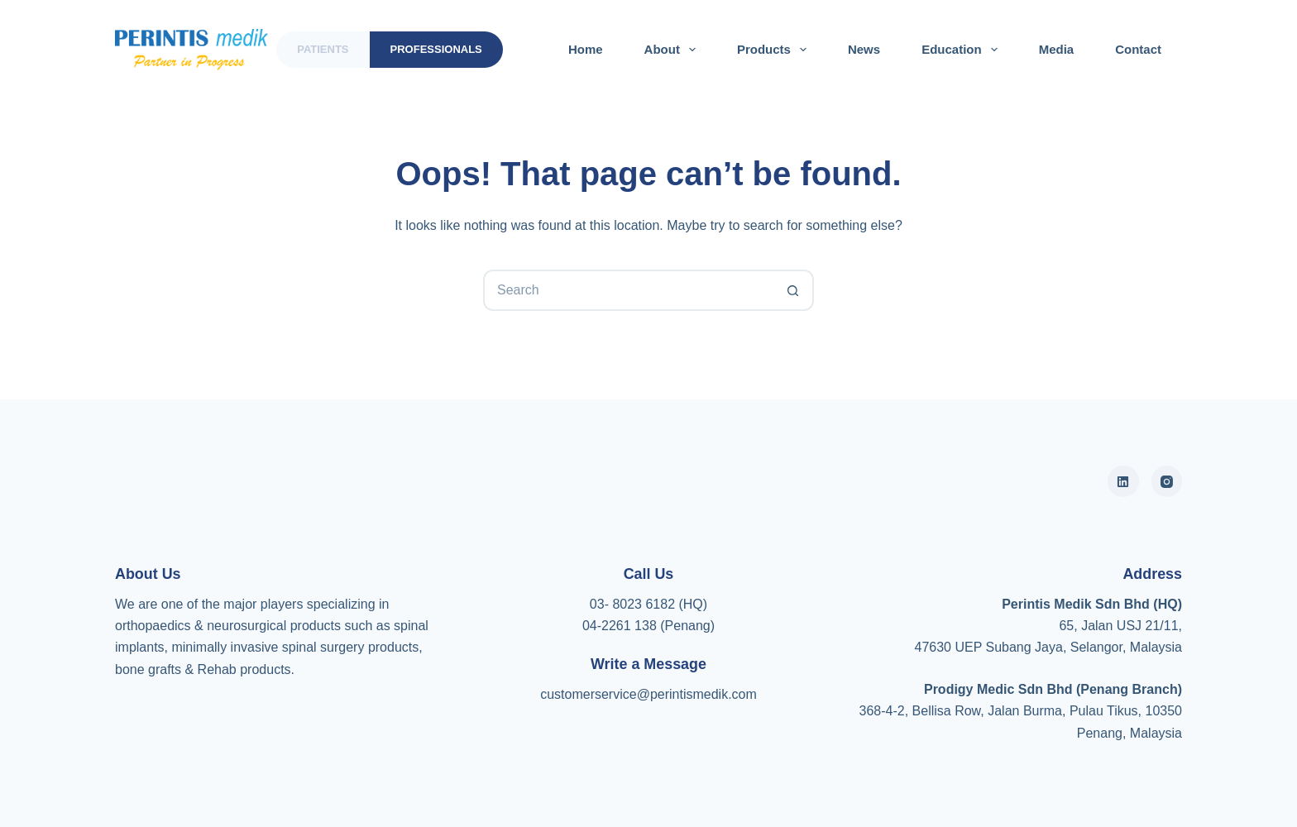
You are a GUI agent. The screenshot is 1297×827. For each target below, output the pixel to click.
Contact (1138, 49)
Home (585, 49)
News (864, 49)
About (673, 50)
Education (962, 50)
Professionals (436, 49)
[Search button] (793, 290)
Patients (322, 49)
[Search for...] (628, 290)
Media (1056, 49)
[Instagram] (1167, 481)
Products (775, 50)
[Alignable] (1123, 481)
